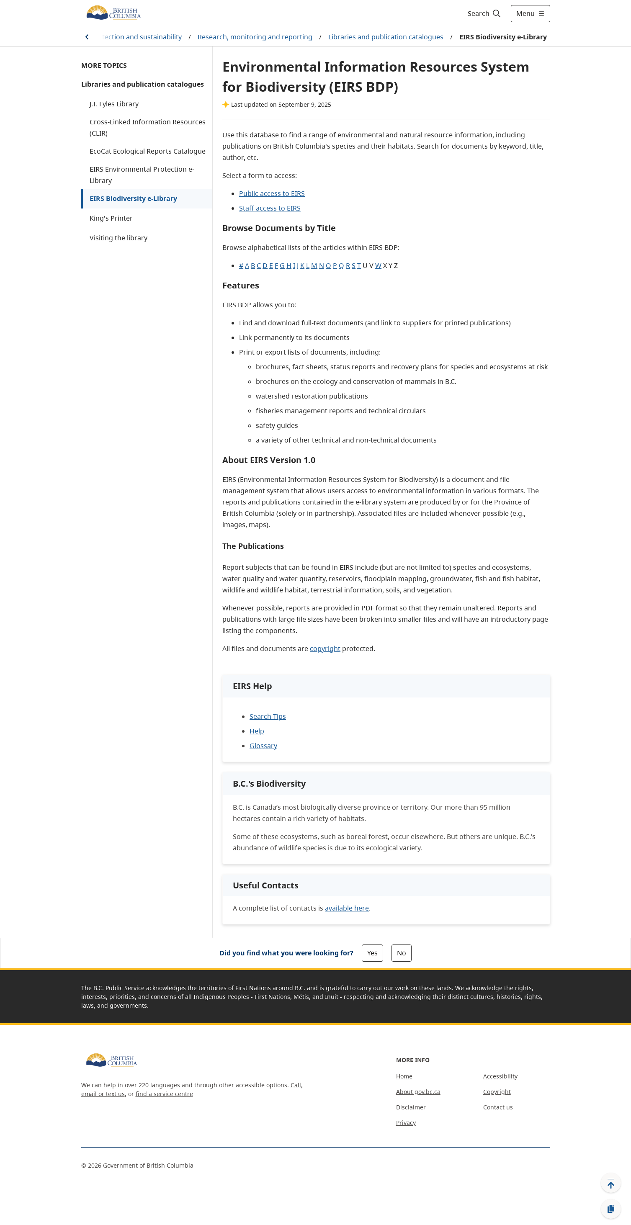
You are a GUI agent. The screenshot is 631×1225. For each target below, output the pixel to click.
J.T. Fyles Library (114, 103)
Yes (372, 952)
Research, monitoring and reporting (255, 36)
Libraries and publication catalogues (385, 36)
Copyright (497, 1092)
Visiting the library (118, 237)
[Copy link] (611, 1209)
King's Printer (111, 218)
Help (257, 731)
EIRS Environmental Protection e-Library (142, 175)
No (401, 952)
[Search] (484, 13)
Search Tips (268, 716)
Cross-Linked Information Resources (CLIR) (148, 127)
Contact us (498, 1107)
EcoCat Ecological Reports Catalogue (148, 151)
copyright (325, 648)
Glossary (263, 745)
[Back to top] (611, 1183)
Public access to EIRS (272, 193)
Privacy (406, 1123)
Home (404, 1076)
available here (347, 908)
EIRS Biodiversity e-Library (133, 198)
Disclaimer (411, 1107)
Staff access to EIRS (270, 208)
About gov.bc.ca (418, 1092)
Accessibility (500, 1076)
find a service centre (164, 1094)
